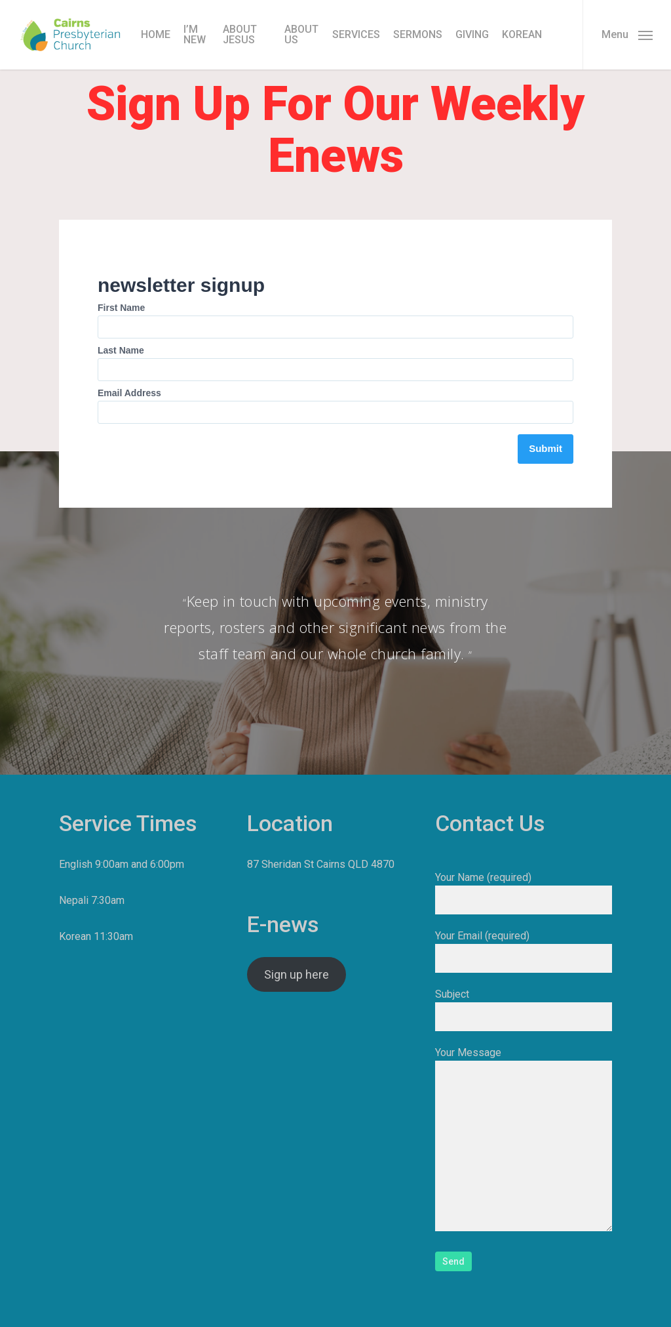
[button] (627, 35)
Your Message (523, 1141)
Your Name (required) (523, 892)
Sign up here (296, 974)
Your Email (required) (523, 951)
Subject (523, 1009)
